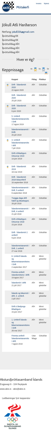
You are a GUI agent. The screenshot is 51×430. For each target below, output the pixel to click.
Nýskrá (46, 4)
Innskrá (38, 4)
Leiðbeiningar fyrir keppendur (16, 398)
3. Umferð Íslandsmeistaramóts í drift (20, 143)
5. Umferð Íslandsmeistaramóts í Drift (20, 119)
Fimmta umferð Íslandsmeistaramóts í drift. (20, 338)
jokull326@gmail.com (23, 31)
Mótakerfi (22, 7)
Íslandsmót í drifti (19, 283)
